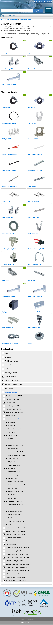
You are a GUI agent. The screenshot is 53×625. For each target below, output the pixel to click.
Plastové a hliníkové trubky (14, 412)
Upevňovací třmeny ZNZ (15, 491)
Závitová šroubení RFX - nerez (15, 534)
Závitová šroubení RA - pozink (15, 528)
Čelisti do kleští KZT (14, 488)
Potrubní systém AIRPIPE (14, 396)
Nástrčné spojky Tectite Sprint (15, 577)
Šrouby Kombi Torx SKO (15, 452)
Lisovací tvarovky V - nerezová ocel (17, 554)
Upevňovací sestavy (14, 518)
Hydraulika (8, 365)
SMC (6, 353)
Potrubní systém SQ (12, 399)
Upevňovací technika (25, 19)
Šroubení (8, 357)
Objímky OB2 (12, 425)
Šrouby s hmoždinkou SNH (16, 455)
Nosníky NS (11, 495)
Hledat (38, 11)
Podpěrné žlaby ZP (14, 514)
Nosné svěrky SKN (14, 468)
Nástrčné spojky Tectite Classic (16, 580)
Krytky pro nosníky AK (15, 508)
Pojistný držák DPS (14, 471)
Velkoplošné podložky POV (16, 521)
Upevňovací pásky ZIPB (15, 445)
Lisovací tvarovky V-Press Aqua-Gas (17, 547)
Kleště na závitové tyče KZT (16, 485)
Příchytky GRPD (13, 435)
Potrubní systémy (13, 19)
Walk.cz (31, 619)
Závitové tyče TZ (13, 458)
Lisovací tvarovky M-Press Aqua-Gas (17, 557)
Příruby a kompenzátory (13, 537)
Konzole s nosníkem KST (16, 504)
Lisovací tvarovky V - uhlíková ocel (17, 551)
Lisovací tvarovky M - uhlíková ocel (17, 567)
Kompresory (9, 388)
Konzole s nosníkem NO (15, 501)
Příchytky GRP (12, 432)
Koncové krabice (11, 415)
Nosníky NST (12, 498)
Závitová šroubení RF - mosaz (15, 531)
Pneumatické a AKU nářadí (14, 384)
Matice (10, 524)
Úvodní (5, 19)
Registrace (48, 1)
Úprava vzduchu (10, 376)
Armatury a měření (11, 373)
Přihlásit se (38, 1)
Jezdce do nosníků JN (15, 511)
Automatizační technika (12, 380)
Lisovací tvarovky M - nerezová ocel (17, 570)
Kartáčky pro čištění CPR (16, 442)
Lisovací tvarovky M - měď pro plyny (17, 564)
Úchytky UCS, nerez (14, 465)
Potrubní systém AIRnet (13, 409)
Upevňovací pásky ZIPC (15, 448)
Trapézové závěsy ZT (14, 478)
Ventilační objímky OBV (15, 429)
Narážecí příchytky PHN (15, 481)
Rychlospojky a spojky (12, 361)
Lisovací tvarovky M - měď (14, 561)
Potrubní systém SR (12, 406)
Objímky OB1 (12, 422)
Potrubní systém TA (12, 402)
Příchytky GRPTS (13, 439)
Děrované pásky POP (14, 475)
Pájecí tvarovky (11, 544)
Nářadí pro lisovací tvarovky (15, 574)
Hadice (7, 369)
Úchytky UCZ (12, 462)
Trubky (8, 541)
